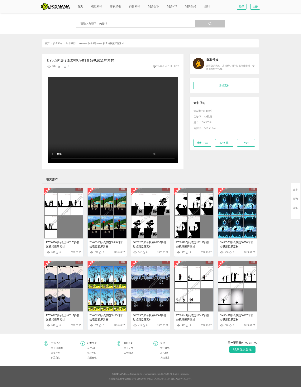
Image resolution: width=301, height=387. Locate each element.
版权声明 (55, 352)
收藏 (224, 142)
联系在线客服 (242, 349)
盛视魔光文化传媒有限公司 (122, 378)
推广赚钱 (165, 348)
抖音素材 (57, 43)
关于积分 (128, 352)
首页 (47, 43)
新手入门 (92, 348)
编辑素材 (224, 85)
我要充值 (92, 357)
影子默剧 (70, 43)
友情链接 (165, 357)
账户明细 (92, 352)
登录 (241, 6)
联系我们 (55, 357)
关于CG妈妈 (57, 348)
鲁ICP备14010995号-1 (182, 378)
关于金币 (128, 348)
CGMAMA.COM (162, 378)
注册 (255, 6)
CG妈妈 (165, 374)
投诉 (246, 142)
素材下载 (202, 142)
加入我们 (165, 352)
